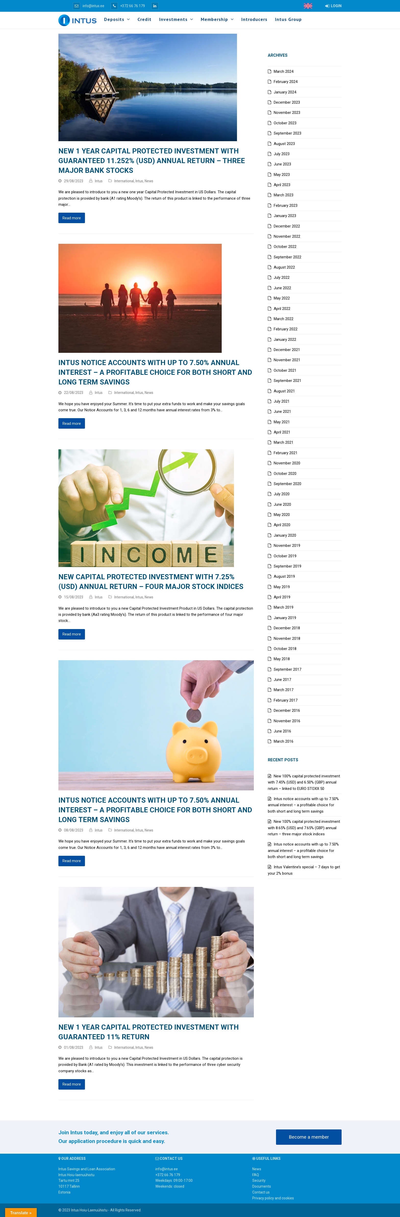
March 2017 (283, 690)
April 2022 (282, 308)
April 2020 (282, 525)
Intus (99, 181)
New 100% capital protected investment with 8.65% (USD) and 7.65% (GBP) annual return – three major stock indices (304, 827)
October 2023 (285, 123)
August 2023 (284, 143)
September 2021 (287, 380)
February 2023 (285, 205)
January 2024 (285, 92)
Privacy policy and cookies (273, 1198)
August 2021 (284, 391)
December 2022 (287, 226)
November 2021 (287, 360)
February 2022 (285, 329)
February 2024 (285, 81)
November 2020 (287, 463)
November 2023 (287, 112)
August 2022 (284, 267)
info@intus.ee (88, 6)
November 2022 (287, 236)
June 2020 (282, 504)
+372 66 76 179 (128, 6)
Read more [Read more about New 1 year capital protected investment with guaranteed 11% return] (71, 1084)
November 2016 (287, 721)
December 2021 (287, 349)
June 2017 (282, 679)
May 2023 (282, 174)
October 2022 (285, 246)
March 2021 (283, 442)
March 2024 (283, 71)
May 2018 (282, 659)
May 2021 (282, 422)
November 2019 (287, 545)
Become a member (309, 1137)
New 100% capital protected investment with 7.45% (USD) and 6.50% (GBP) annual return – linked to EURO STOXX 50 (304, 782)
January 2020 (285, 535)
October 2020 (285, 473)
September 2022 (287, 257)
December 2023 (287, 102)
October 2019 (285, 556)
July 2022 (282, 277)
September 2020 (287, 483)
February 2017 (285, 700)
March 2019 (283, 607)
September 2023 (287, 133)
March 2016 (283, 741)
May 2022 (282, 298)
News (149, 181)
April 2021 (282, 432)
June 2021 (282, 411)
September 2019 (287, 566)
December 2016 (287, 710)
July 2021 (282, 401)
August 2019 (284, 576)
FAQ (255, 1175)
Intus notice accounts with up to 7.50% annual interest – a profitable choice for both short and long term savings (155, 372)
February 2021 (285, 453)
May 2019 (282, 587)
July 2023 (282, 154)
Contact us (261, 1192)
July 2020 (282, 494)
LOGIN (333, 6)
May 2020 (282, 514)
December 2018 (287, 628)
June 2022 (282, 288)
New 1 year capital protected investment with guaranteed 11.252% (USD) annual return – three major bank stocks (151, 161)
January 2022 (285, 339)
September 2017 (287, 669)
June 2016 (282, 731)
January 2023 (285, 215)
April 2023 (282, 185)
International (124, 181)
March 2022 (283, 319)
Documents (261, 1186)
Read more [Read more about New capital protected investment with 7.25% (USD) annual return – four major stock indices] (71, 634)
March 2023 (283, 195)
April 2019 (282, 597)
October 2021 (285, 370)
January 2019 (285, 618)
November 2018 (287, 638)
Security (259, 1180)
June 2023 (282, 164)
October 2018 (285, 648)
